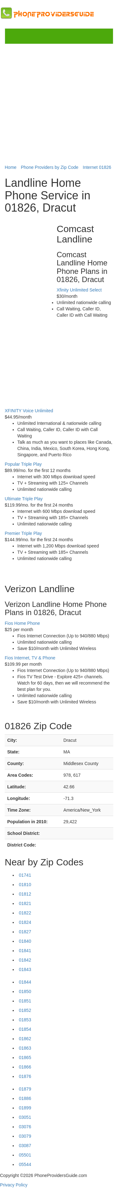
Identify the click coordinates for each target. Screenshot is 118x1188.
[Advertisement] (59, 104)
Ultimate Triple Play (24, 498)
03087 (25, 1145)
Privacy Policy (13, 1184)
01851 (25, 1000)
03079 (25, 1136)
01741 (25, 875)
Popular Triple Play (23, 464)
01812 (25, 894)
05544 (25, 1164)
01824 (25, 922)
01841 (25, 950)
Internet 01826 (97, 167)
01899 (25, 1107)
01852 (25, 1010)
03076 (25, 1126)
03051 (25, 1117)
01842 (25, 960)
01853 (25, 1019)
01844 (25, 982)
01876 (25, 1076)
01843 (25, 969)
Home (10, 167)
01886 (25, 1098)
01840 (25, 941)
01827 (25, 931)
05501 (25, 1154)
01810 (25, 884)
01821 (25, 903)
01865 (25, 1057)
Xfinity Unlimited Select (79, 289)
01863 (25, 1048)
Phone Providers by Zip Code (49, 167)
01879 (25, 1088)
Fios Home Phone (22, 623)
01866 (25, 1066)
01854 (25, 1029)
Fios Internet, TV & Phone (30, 657)
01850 (25, 991)
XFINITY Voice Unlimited (29, 410)
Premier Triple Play (23, 533)
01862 (25, 1038)
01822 (25, 912)
